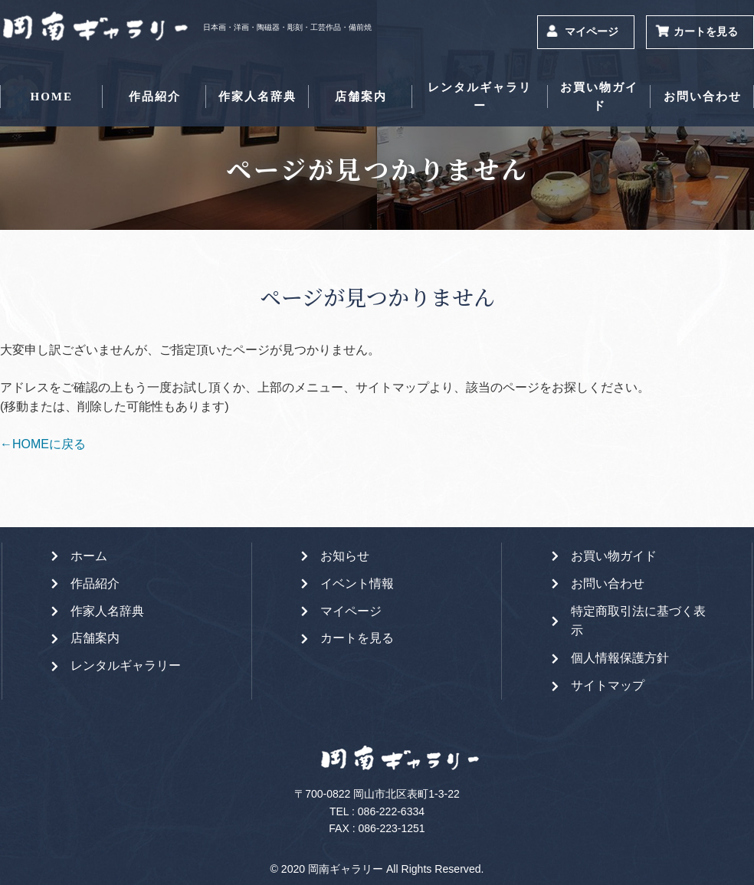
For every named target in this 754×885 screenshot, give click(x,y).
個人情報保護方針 (620, 657)
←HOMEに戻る (43, 444)
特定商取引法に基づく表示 (638, 621)
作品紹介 (155, 96)
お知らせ (344, 555)
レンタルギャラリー (480, 96)
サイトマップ (607, 685)
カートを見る (706, 32)
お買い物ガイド (599, 96)
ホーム (88, 555)
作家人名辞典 (257, 96)
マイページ (591, 32)
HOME (51, 96)
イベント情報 (357, 583)
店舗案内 (361, 96)
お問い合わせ (703, 96)
